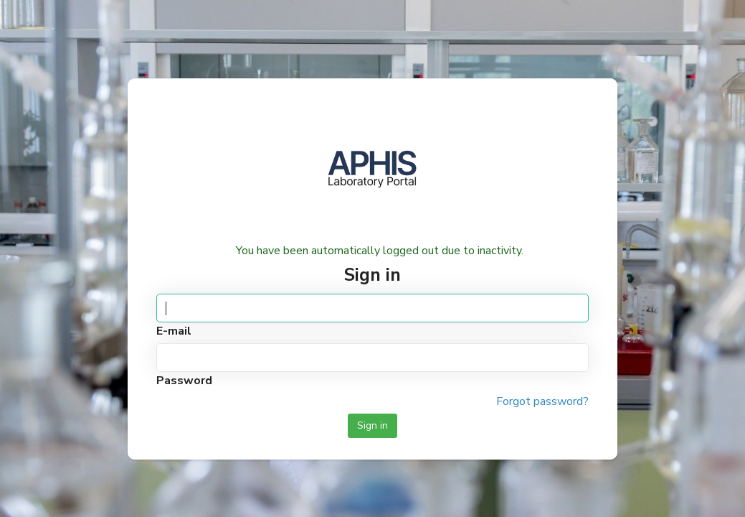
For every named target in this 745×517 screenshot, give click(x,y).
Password (184, 380)
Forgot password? (542, 401)
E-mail (173, 331)
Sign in (372, 425)
